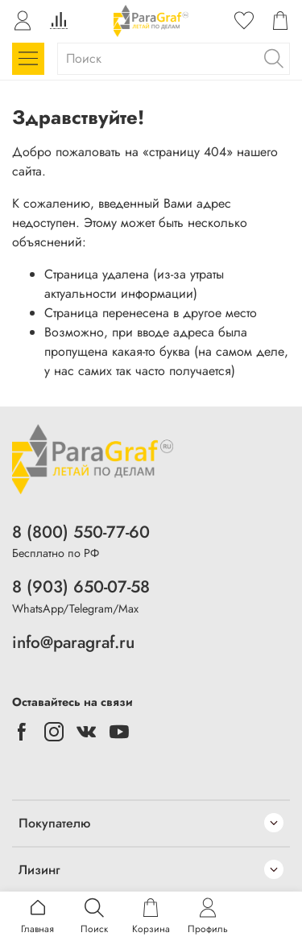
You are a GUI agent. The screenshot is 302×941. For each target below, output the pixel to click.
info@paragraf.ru (73, 642)
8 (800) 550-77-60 (81, 532)
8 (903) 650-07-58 (81, 587)
